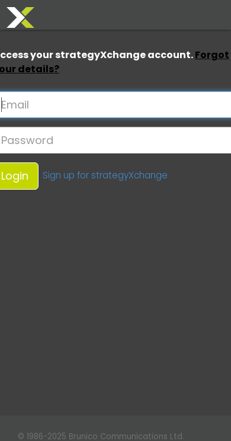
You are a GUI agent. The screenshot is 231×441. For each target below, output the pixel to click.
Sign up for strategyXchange (105, 175)
